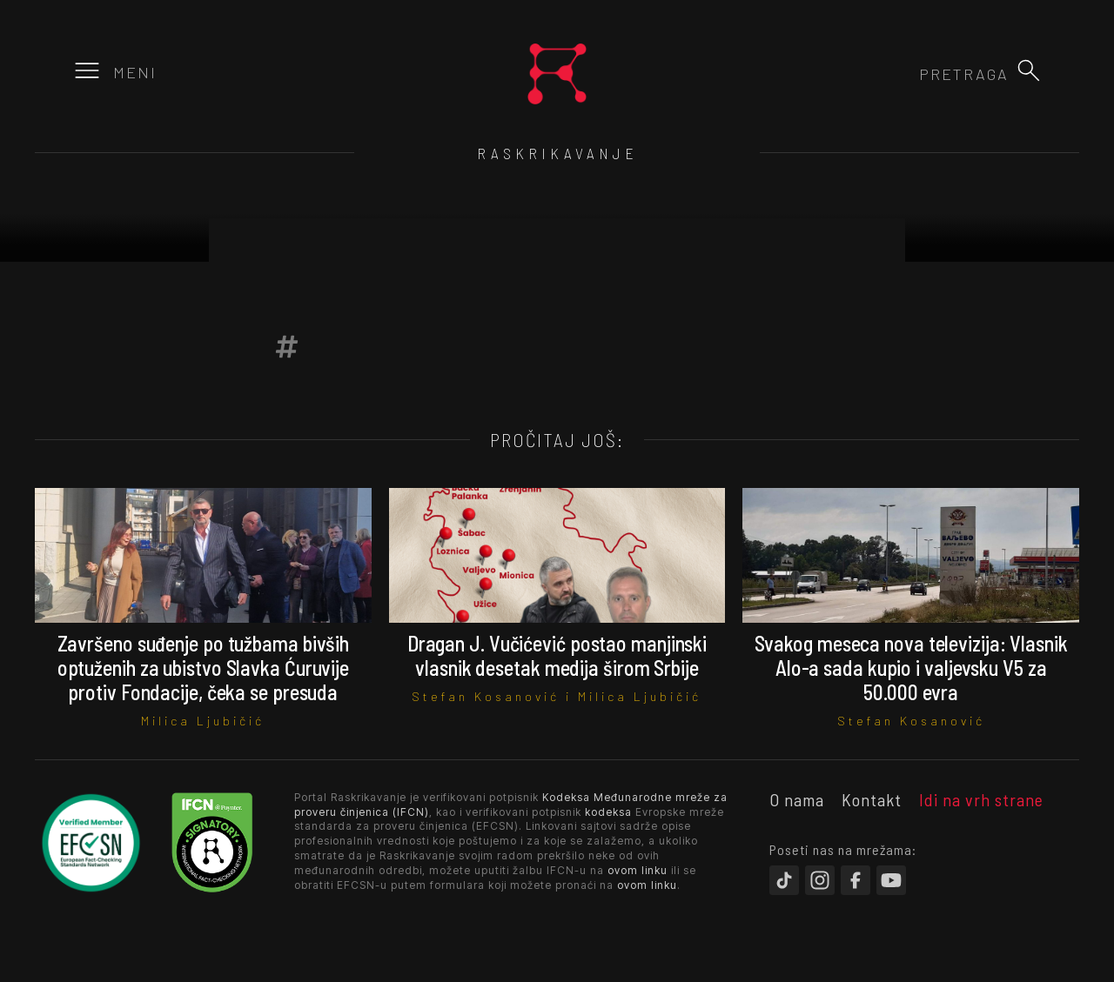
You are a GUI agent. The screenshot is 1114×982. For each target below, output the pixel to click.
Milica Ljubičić (203, 720)
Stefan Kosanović (486, 696)
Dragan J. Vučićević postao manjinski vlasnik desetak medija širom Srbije (557, 655)
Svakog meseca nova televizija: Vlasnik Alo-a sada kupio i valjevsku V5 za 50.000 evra (911, 668)
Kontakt (872, 799)
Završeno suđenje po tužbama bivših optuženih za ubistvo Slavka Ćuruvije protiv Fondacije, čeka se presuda (203, 668)
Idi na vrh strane (981, 799)
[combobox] (915, 73)
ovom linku (637, 870)
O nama (796, 799)
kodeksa (608, 811)
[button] (1028, 70)
